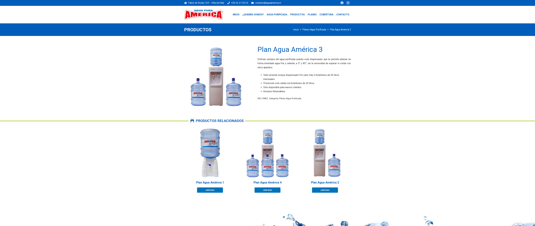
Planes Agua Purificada (314, 29)
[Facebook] (342, 3)
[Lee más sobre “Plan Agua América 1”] (210, 190)
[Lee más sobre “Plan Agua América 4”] (267, 190)
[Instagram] (348, 3)
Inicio (296, 29)
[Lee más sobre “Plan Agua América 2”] (325, 190)
